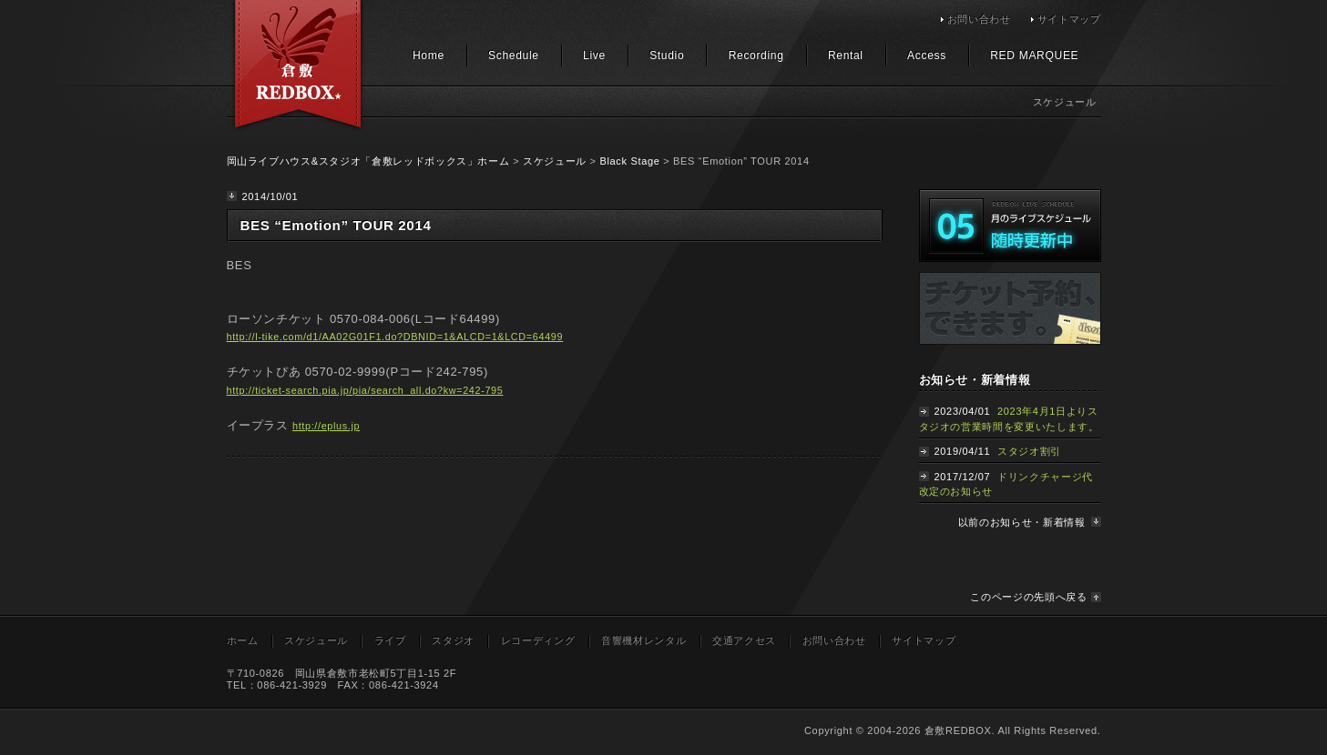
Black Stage (629, 161)
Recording (756, 55)
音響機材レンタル (643, 640)
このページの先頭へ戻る (1028, 596)
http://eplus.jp (326, 425)
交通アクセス (744, 640)
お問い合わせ (979, 19)
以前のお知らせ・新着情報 (1022, 522)
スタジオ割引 (1029, 451)
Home (428, 55)
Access (926, 55)
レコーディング (538, 640)
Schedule (513, 55)
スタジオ (453, 640)
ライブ (390, 640)
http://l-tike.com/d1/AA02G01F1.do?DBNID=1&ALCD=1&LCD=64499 (395, 336)
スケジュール (555, 161)
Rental (845, 55)
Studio (666, 55)
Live (594, 55)
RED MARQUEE (1034, 55)
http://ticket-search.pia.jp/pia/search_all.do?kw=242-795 (365, 390)
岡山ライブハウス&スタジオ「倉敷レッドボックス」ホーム (368, 161)
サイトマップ (1069, 19)
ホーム (243, 640)
